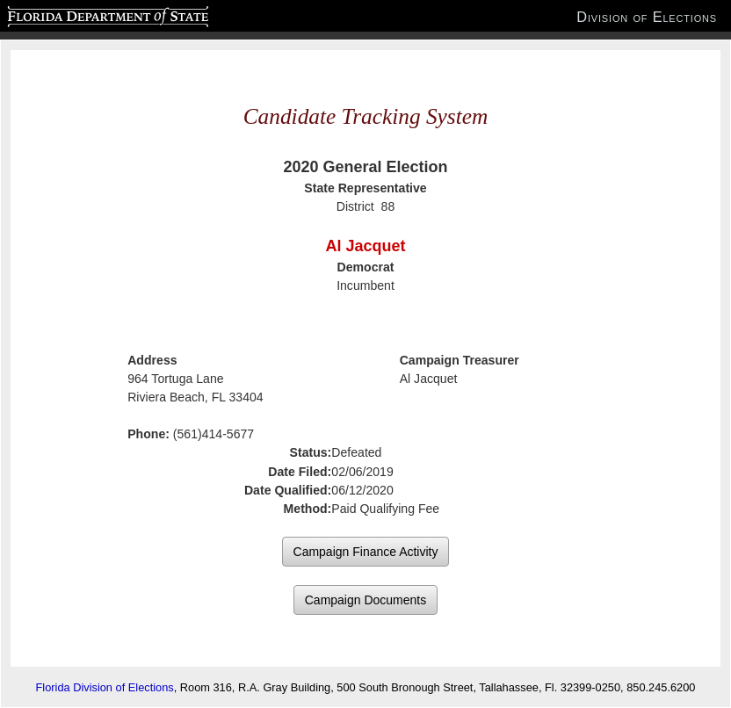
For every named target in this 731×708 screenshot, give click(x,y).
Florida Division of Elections (105, 687)
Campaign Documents (366, 600)
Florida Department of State (73, 14)
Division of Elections (646, 17)
